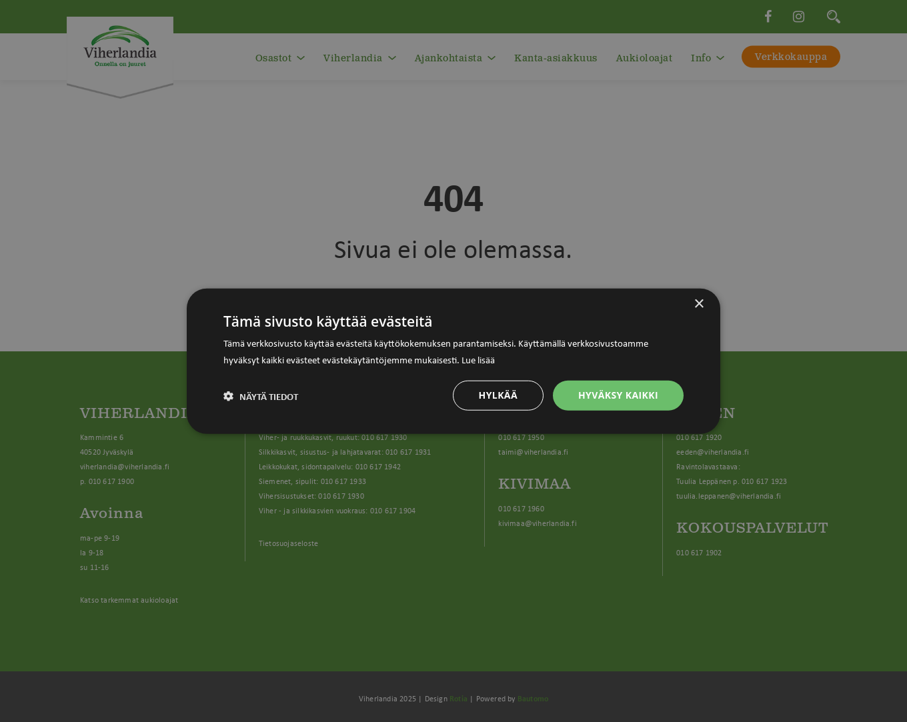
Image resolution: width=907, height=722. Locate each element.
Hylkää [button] (498, 395)
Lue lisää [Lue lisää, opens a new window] (478, 358)
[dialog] (453, 361)
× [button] (699, 304)
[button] (260, 395)
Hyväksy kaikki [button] (618, 395)
